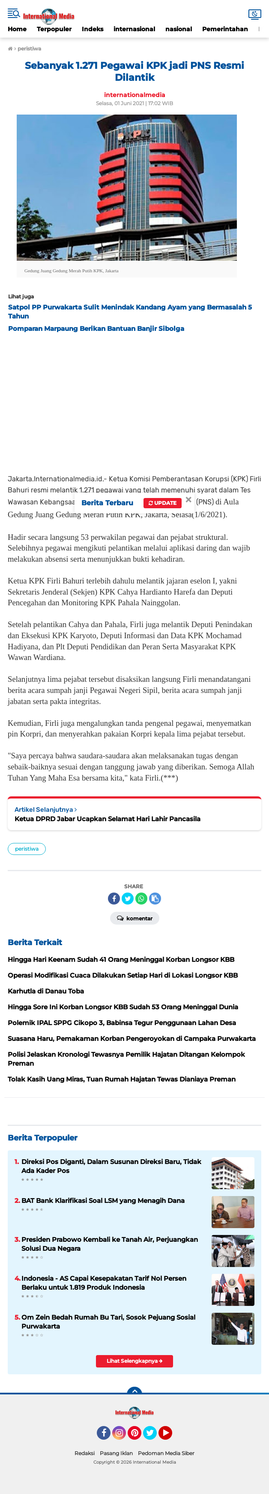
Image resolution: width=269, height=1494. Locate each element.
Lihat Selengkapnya (135, 1361)
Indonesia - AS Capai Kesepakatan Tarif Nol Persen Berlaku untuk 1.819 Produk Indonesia (103, 1282)
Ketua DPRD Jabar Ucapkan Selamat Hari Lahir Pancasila (107, 819)
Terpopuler (54, 29)
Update (162, 503)
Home (17, 29)
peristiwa (27, 849)
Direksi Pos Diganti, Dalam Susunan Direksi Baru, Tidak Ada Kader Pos (111, 1166)
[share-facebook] (114, 899)
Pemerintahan (225, 29)
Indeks (92, 29)
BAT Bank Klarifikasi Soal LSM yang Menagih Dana (103, 1200)
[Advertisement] (134, 401)
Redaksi (85, 1453)
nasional (178, 29)
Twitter (153, 1436)
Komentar (134, 918)
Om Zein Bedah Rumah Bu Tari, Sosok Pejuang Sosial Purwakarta (108, 1321)
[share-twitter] (128, 899)
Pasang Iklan (116, 1453)
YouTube (171, 1436)
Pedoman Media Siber (166, 1453)
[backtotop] (134, 1394)
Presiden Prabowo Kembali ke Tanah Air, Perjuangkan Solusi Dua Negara (109, 1243)
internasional (134, 29)
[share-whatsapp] (141, 899)
